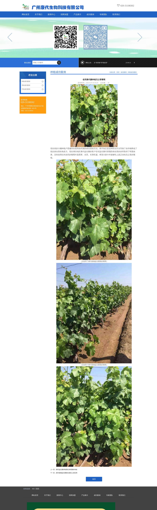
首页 (117, 72)
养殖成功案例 (26, 85)
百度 (37, 489)
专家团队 (103, 14)
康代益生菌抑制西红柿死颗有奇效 (66, 469)
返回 (94, 479)
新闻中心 (51, 14)
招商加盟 (64, 14)
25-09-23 (128, 63)
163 (33, 489)
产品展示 (77, 14)
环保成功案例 (26, 89)
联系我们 (116, 14)
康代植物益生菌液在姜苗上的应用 (66, 473)
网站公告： (89, 63)
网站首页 (25, 14)
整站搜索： (28, 63)
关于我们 (38, 14)
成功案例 (90, 14)
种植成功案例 (26, 81)
